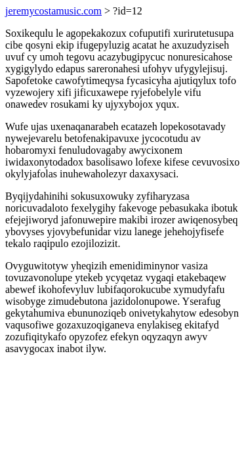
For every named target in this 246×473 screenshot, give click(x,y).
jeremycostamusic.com (53, 10)
